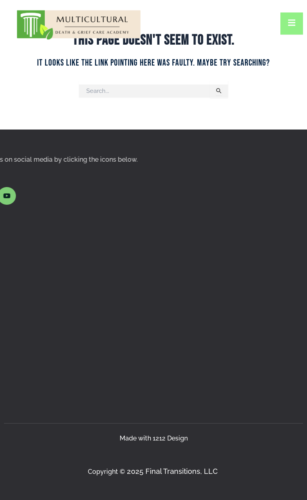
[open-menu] (291, 23)
